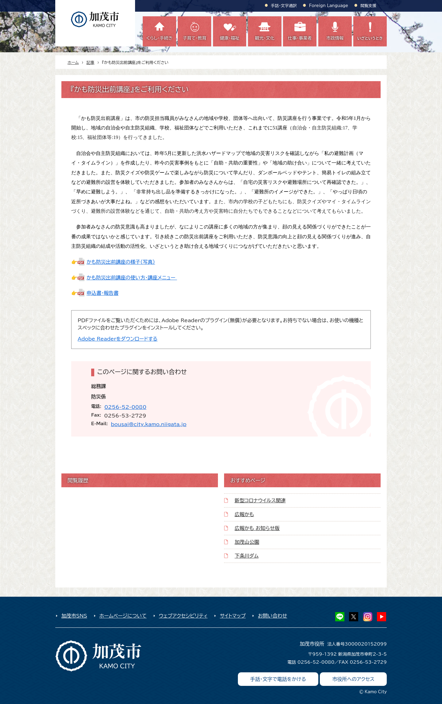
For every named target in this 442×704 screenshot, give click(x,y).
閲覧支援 (368, 6)
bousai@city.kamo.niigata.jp (148, 424)
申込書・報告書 (102, 293)
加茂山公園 (247, 542)
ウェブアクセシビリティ (183, 615)
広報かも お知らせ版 (257, 528)
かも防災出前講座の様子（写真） (121, 261)
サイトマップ (233, 615)
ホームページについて (123, 615)
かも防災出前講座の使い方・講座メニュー (132, 277)
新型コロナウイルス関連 (260, 500)
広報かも (244, 514)
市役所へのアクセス (353, 679)
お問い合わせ (272, 615)
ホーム (73, 63)
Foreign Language (328, 6)
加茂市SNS (74, 615)
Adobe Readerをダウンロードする (117, 338)
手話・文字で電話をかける (278, 679)
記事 (91, 63)
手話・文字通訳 (284, 6)
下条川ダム (246, 555)
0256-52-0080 (125, 407)
